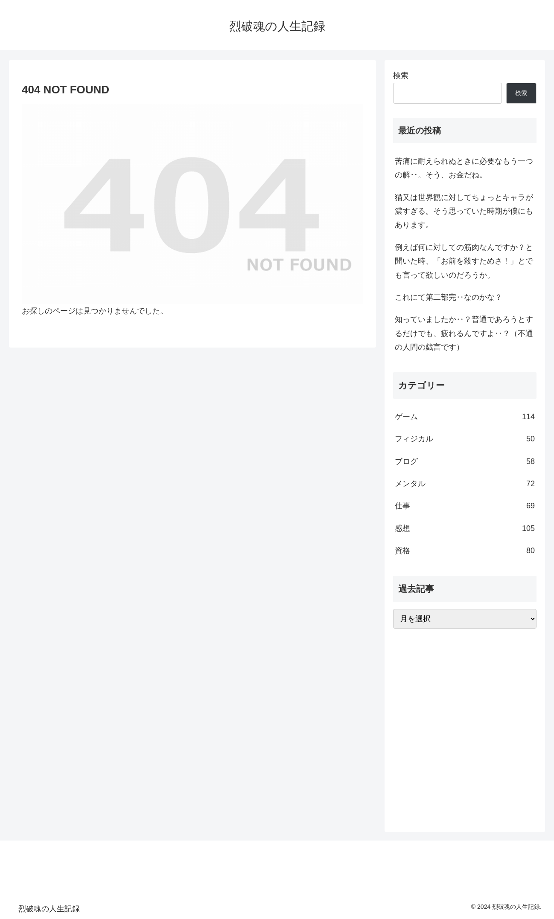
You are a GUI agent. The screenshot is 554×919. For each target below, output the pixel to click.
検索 (400, 75)
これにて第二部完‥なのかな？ (448, 297)
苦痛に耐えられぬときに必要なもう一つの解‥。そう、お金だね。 (464, 168)
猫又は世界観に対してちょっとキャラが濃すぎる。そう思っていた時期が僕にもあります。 (464, 211)
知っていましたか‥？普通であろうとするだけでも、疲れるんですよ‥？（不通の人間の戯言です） (464, 333)
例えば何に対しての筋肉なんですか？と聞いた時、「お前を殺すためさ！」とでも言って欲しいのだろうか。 (464, 261)
